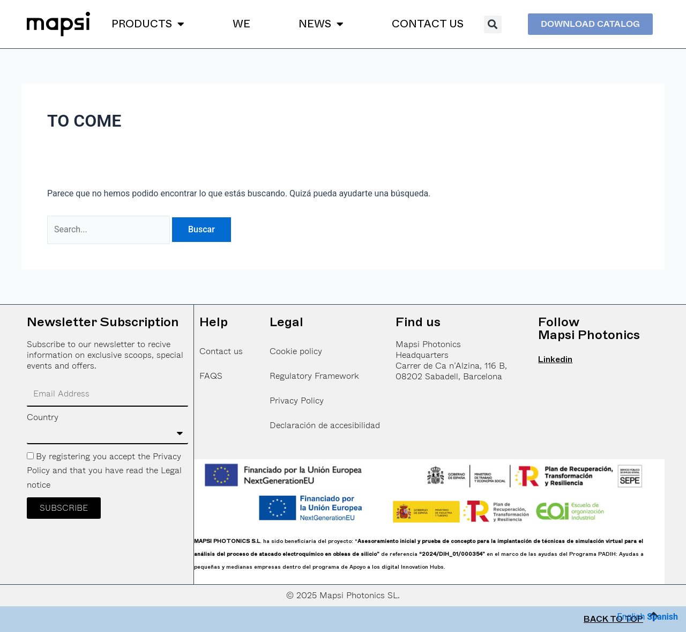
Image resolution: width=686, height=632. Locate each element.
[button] (493, 24)
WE (241, 24)
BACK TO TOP (613, 619)
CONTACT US (428, 24)
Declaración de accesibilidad (325, 425)
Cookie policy (296, 351)
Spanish (662, 617)
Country (42, 417)
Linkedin (555, 359)
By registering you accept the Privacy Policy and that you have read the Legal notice (104, 470)
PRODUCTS (147, 24)
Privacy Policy (297, 400)
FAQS (210, 376)
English (631, 617)
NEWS (321, 24)
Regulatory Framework (314, 376)
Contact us (221, 351)
